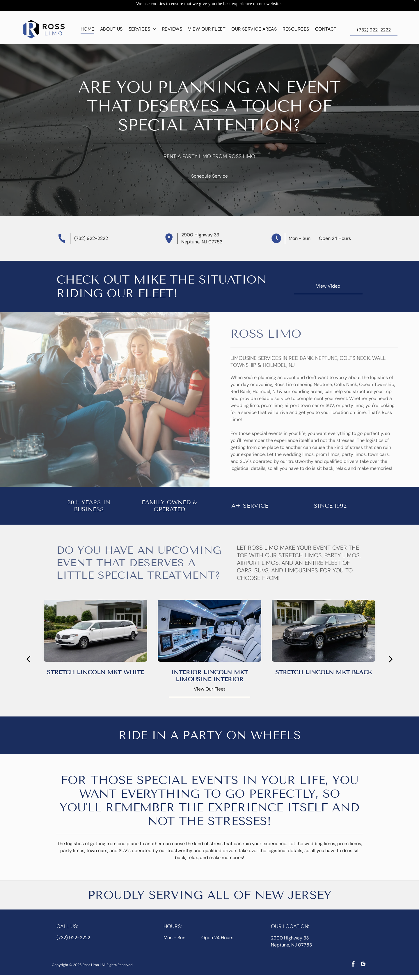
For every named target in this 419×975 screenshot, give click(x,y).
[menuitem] (87, 14)
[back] (28, 644)
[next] (390, 644)
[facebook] (353, 950)
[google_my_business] (363, 950)
